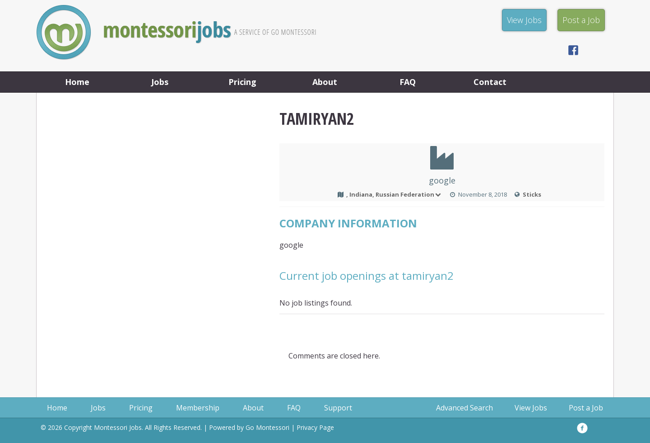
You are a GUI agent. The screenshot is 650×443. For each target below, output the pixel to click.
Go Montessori (267, 427)
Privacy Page (315, 427)
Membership (197, 408)
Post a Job (586, 408)
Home (77, 81)
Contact (490, 81)
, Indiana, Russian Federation (394, 194)
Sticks (532, 194)
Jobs (159, 81)
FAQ (407, 81)
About (324, 81)
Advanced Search (464, 408)
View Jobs (531, 408)
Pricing (242, 81)
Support (338, 408)
